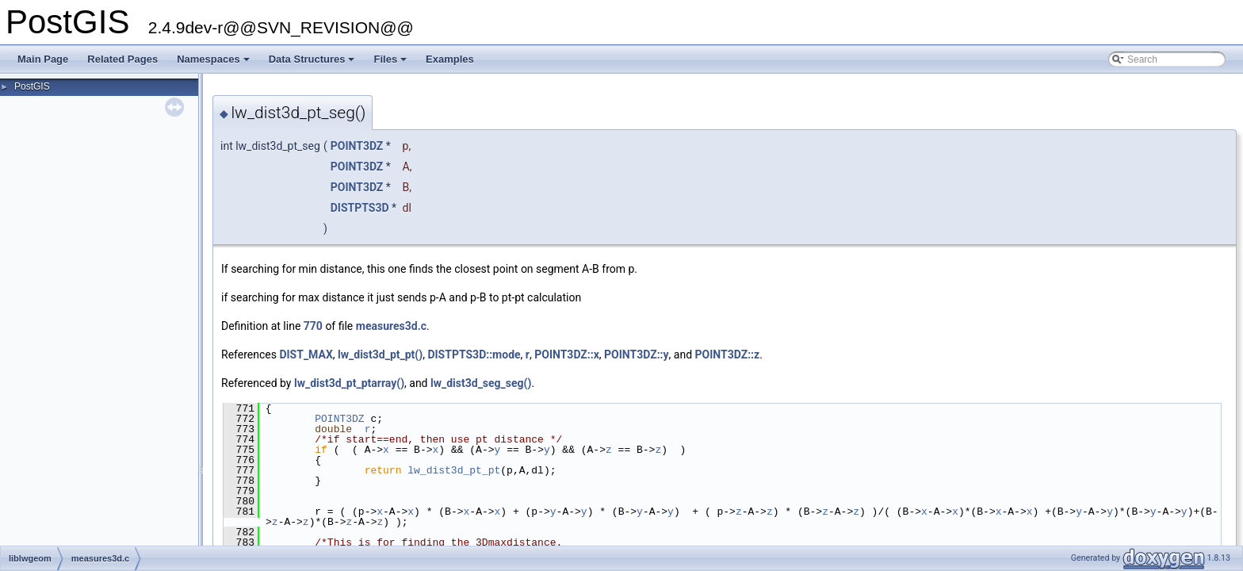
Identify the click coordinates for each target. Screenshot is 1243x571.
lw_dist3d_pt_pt (453, 470)
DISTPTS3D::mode (473, 354)
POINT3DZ (357, 146)
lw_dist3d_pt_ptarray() (349, 383)
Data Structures (313, 63)
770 (313, 326)
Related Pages (122, 59)
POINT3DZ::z (727, 354)
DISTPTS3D (360, 207)
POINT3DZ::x (566, 354)
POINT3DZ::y (636, 354)
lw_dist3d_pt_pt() (380, 354)
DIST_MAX (305, 354)
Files (391, 63)
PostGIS (32, 86)
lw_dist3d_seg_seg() (480, 383)
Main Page (42, 59)
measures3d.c (391, 326)
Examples (450, 59)
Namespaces (214, 63)
